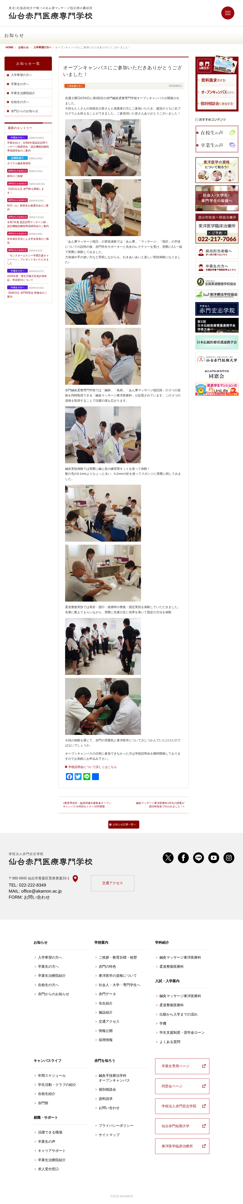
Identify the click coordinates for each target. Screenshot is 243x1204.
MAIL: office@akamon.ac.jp (35, 891)
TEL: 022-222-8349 (27, 885)
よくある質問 (169, 1042)
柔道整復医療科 (171, 966)
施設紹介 (106, 1012)
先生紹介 (106, 1003)
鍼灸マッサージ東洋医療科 (180, 957)
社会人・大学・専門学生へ (119, 985)
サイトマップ (109, 1135)
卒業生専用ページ (175, 1066)
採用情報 (106, 1040)
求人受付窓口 (48, 1169)
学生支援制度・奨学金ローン (182, 1032)
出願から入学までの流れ (178, 1014)
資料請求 (106, 1099)
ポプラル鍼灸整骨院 (19, 163)
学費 (162, 1023)
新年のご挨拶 (15, 176)
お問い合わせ (109, 1108)
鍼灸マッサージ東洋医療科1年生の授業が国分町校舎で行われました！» (160, 805)
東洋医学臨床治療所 (177, 1146)
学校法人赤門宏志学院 (179, 1106)
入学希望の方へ (21, 75)
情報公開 (106, 1031)
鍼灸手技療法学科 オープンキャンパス (114, 1078)
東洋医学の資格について (118, 975)
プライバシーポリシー (116, 1125)
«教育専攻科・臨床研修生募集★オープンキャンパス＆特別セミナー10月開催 (87, 805)
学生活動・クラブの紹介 (57, 1084)
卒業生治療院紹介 (23, 93)
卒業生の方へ (20, 84)
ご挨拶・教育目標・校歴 (118, 957)
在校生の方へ (20, 102)
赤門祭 (43, 1103)
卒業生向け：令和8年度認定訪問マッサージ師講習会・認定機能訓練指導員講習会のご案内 (28, 146)
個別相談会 (107, 1089)
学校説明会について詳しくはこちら (92, 767)
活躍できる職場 (50, 1132)
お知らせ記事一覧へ (124, 824)
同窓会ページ (172, 1086)
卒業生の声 (46, 1141)
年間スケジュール (52, 1075)
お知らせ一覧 (28, 63)
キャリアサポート (52, 1150)
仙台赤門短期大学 (175, 1126)
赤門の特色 (107, 966)
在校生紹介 (46, 1094)
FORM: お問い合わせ (29, 897)
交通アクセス (112, 883)
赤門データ (107, 994)
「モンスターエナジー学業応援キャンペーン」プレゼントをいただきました (28, 259)
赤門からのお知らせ (24, 111)
